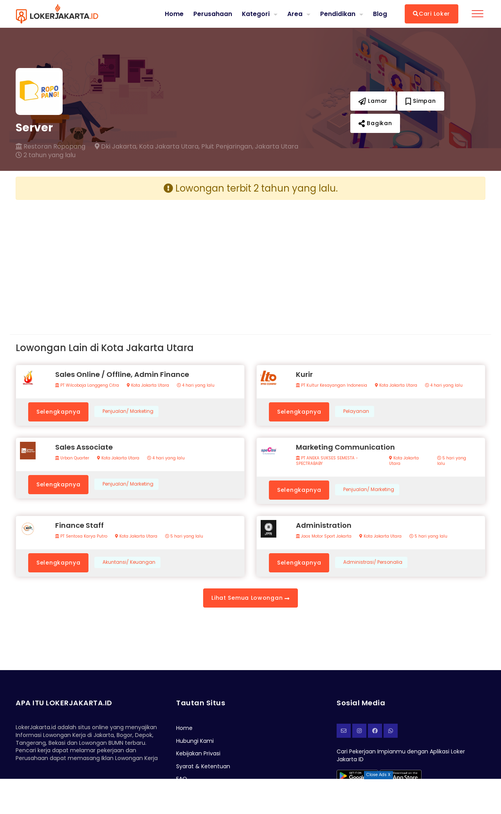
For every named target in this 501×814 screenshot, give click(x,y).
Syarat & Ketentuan (203, 766)
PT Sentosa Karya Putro (81, 536)
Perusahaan (212, 13)
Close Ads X (378, 775)
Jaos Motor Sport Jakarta (323, 536)
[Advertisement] (130, 261)
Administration (323, 525)
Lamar (373, 101)
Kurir (304, 374)
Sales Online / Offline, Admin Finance (122, 374)
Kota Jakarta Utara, (169, 146)
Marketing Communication (345, 447)
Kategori (255, 13)
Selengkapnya (58, 412)
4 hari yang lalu (195, 385)
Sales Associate (84, 447)
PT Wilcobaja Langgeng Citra (87, 385)
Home (173, 13)
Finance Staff (79, 525)
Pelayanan (356, 411)
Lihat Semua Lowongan (250, 598)
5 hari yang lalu (451, 460)
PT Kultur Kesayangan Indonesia (331, 385)
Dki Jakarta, (116, 146)
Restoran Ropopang (50, 146)
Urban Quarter (72, 458)
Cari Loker (431, 14)
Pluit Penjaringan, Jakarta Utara (249, 146)
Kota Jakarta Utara (148, 385)
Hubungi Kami (195, 741)
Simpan (420, 101)
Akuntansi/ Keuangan (129, 562)
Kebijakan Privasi (198, 753)
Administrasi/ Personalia (372, 562)
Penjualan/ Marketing (128, 411)
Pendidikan (337, 13)
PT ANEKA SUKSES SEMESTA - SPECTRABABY (327, 460)
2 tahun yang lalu (46, 155)
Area (295, 13)
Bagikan (375, 123)
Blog (380, 13)
